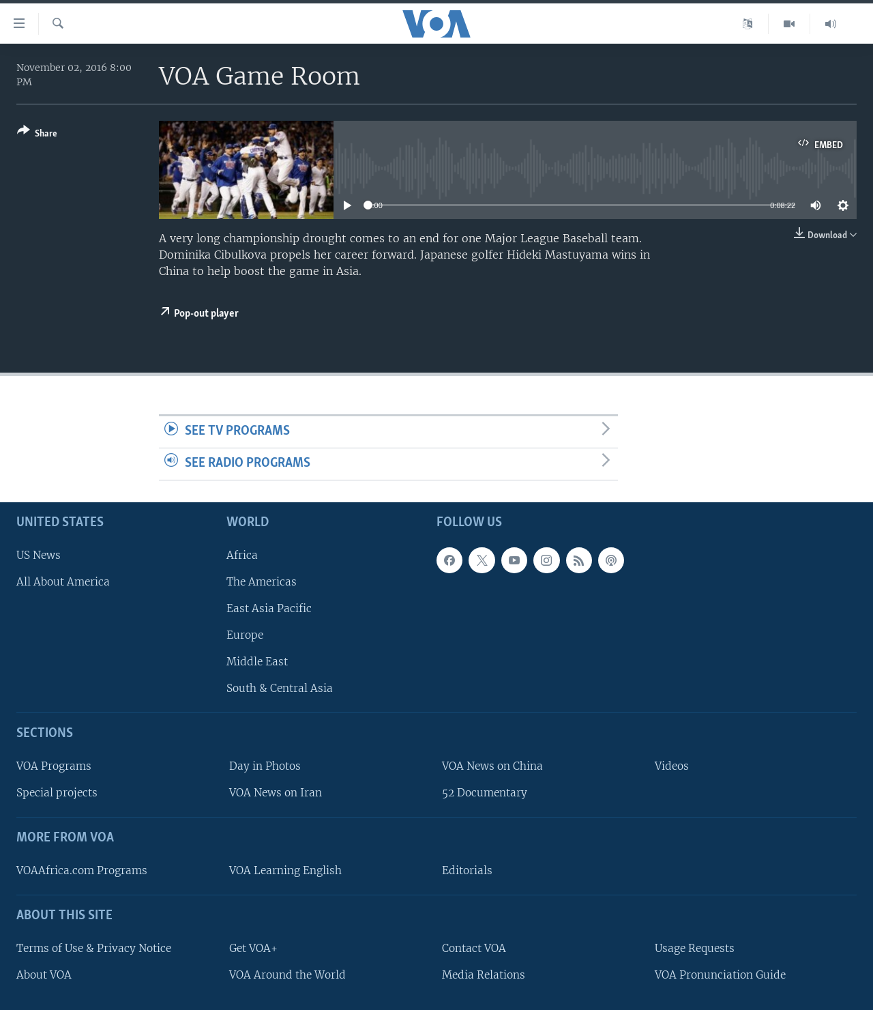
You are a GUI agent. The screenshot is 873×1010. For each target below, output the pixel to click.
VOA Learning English (285, 870)
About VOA (44, 974)
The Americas (261, 581)
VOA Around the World (287, 974)
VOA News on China (492, 766)
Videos (672, 766)
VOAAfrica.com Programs (81, 870)
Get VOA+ (253, 947)
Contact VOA (474, 947)
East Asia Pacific (269, 608)
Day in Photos (265, 766)
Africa (242, 554)
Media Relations (483, 974)
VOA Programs (53, 766)
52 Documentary (484, 792)
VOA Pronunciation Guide (720, 974)
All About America (63, 581)
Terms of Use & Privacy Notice (93, 947)
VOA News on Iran (275, 792)
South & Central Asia (279, 688)
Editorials (467, 870)
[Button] (37, 135)
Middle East (257, 661)
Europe (244, 635)
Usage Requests (695, 947)
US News (38, 554)
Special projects (57, 792)
